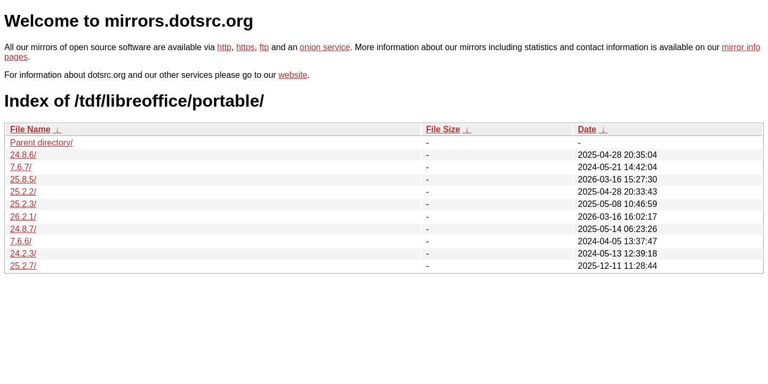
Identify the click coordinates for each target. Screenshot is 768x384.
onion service (325, 47)
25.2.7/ (23, 265)
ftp (264, 47)
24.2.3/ (23, 253)
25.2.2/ (23, 191)
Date (587, 129)
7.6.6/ (20, 241)
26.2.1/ (23, 216)
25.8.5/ (23, 179)
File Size (443, 129)
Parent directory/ (41, 142)
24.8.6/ (23, 154)
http (224, 47)
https (245, 47)
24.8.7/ (23, 229)
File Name (30, 129)
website (292, 74)
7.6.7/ (20, 167)
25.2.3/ (23, 204)
